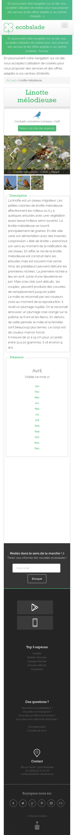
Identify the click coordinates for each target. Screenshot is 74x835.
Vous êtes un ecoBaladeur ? (37, 707)
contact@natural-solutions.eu (37, 774)
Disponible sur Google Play (34, 603)
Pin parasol (37, 669)
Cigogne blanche (37, 661)
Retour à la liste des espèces (37, 128)
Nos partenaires (37, 726)
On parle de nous (37, 730)
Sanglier (37, 653)
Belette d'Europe (37, 657)
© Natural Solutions (37, 816)
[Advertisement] (37, 499)
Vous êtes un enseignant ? (37, 711)
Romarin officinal (37, 665)
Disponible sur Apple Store (34, 618)
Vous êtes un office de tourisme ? (37, 715)
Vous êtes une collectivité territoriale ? (37, 719)
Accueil (11, 80)
